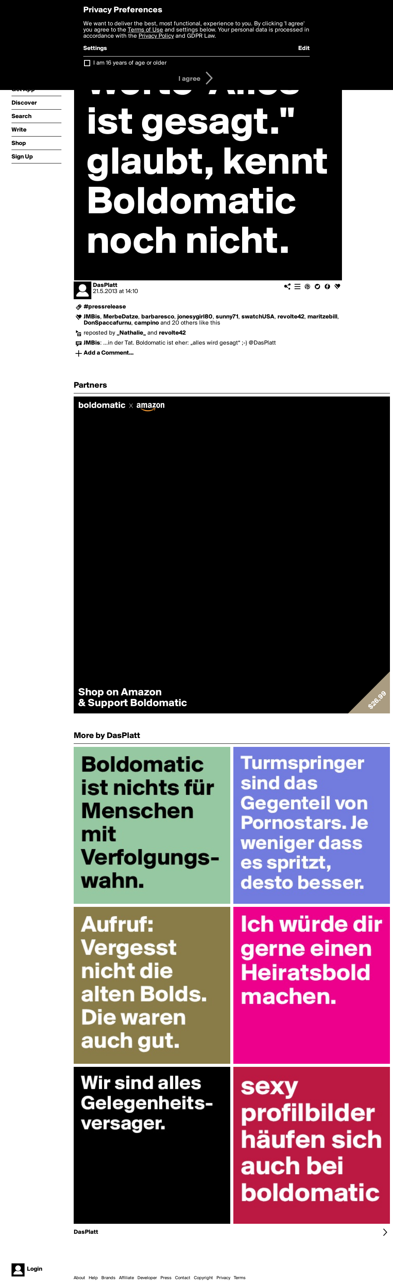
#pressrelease (105, 307)
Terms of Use (145, 30)
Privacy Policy (156, 36)
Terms (240, 1278)
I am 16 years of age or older (130, 63)
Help (93, 1278)
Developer (147, 1278)
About (79, 1278)
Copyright (203, 1278)
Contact (182, 1278)
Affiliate (126, 1278)
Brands (108, 1278)
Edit (304, 48)
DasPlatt (105, 285)
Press (166, 1278)
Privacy (223, 1278)
